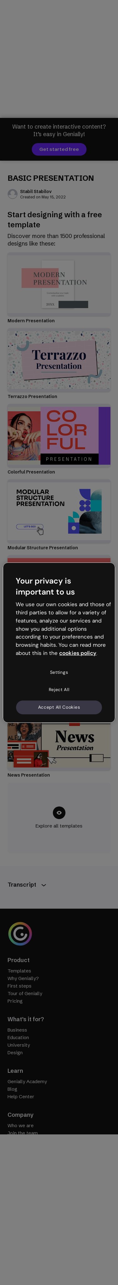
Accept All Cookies (59, 707)
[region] (59, 642)
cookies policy (77, 653)
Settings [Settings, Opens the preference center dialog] (59, 672)
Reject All (59, 689)
